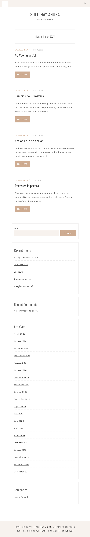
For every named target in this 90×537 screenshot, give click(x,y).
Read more (22, 74)
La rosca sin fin (21, 265)
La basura (18, 272)
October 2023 (20, 392)
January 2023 (20, 450)
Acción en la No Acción (29, 140)
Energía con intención (24, 286)
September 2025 (22, 356)
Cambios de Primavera (29, 96)
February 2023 (21, 443)
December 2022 (21, 457)
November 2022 (21, 464)
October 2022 (20, 472)
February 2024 (21, 363)
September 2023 (22, 399)
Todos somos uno (22, 279)
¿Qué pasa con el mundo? (26, 257)
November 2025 (21, 348)
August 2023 (20, 406)
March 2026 (19, 334)
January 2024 (20, 370)
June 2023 (19, 421)
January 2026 (20, 341)
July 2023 (18, 414)
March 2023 (19, 435)
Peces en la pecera (27, 185)
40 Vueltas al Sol (25, 55)
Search (17, 228)
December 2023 (21, 377)
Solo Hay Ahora (45, 14)
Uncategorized (21, 49)
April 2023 (19, 428)
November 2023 (21, 385)
